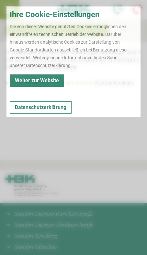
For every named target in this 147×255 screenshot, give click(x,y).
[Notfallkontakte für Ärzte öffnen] (118, 9)
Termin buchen (29, 9)
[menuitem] (9, 9)
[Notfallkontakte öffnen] (137, 9)
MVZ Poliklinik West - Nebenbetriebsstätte (52, 82)
